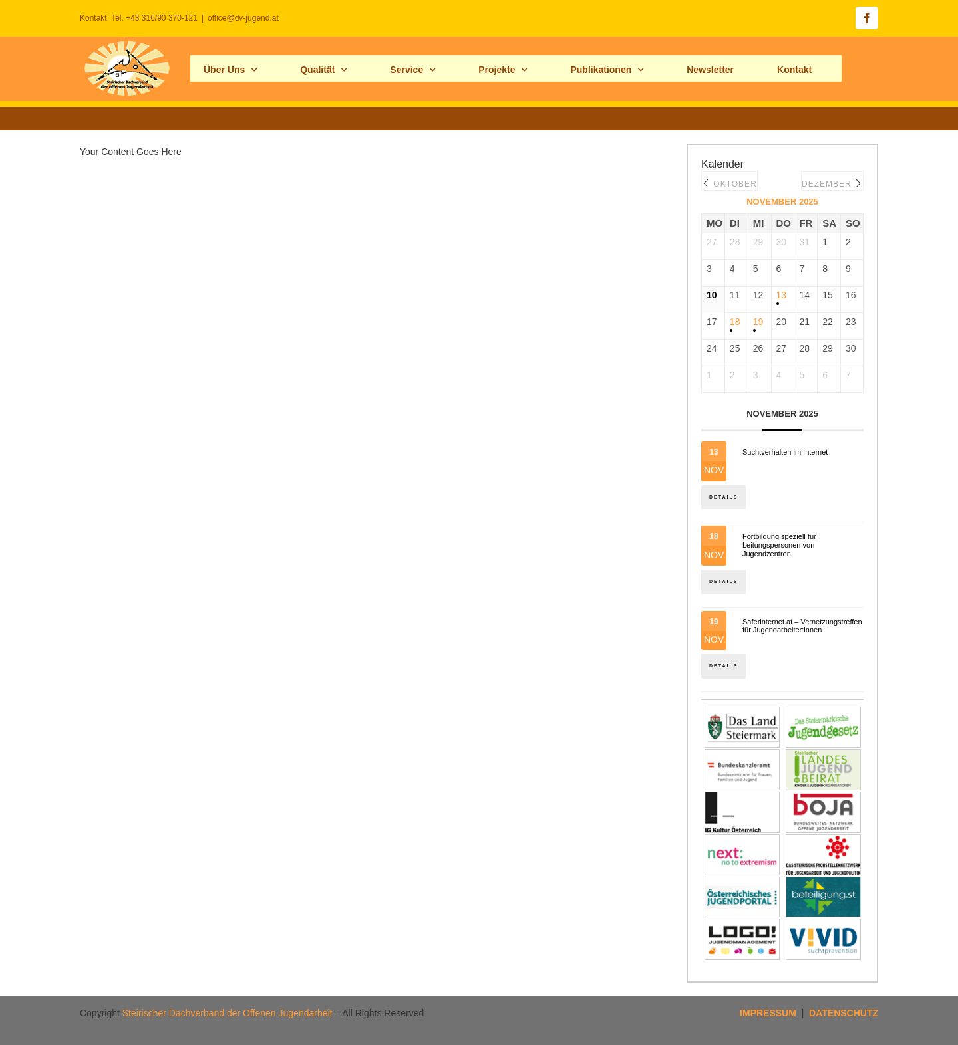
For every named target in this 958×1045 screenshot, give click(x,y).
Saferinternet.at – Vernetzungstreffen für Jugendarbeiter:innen (802, 626)
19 (758, 321)
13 (781, 295)
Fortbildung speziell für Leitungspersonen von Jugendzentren (779, 545)
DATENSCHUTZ (843, 1013)
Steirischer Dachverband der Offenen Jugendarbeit (227, 1013)
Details (723, 497)
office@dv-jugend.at (243, 18)
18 (735, 321)
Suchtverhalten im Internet (785, 452)
